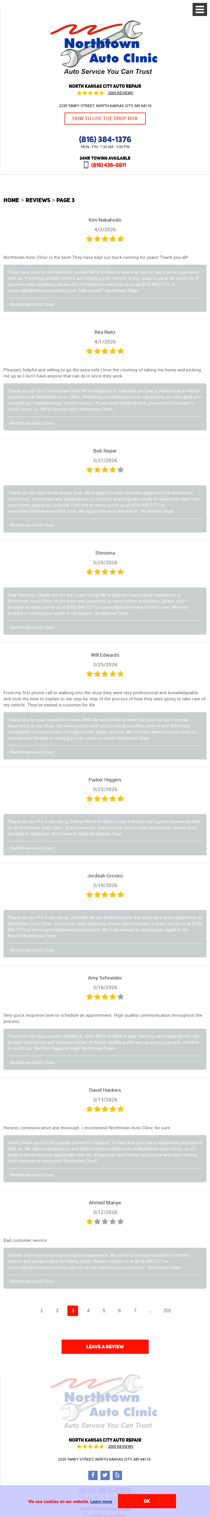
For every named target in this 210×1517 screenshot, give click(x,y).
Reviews (38, 200)
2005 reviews (120, 92)
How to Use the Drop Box (105, 118)
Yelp (117, 1475)
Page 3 (65, 200)
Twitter (105, 1475)
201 (167, 1310)
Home (11, 200)
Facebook (93, 1475)
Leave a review (105, 1346)
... (151, 1310)
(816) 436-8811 (108, 164)
